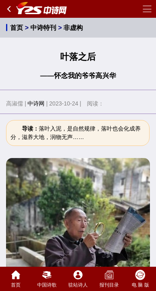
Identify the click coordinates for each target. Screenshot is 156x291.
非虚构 (73, 27)
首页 (16, 27)
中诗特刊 (43, 27)
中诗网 (35, 103)
